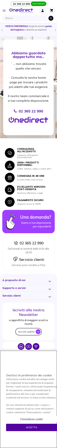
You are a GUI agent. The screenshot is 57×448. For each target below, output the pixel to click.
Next (55, 30)
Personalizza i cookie (31, 418)
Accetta (31, 427)
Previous (2, 30)
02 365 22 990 (29, 243)
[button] (13, 280)
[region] (28, 399)
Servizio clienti (28, 259)
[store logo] (21, 10)
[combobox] (29, 18)
